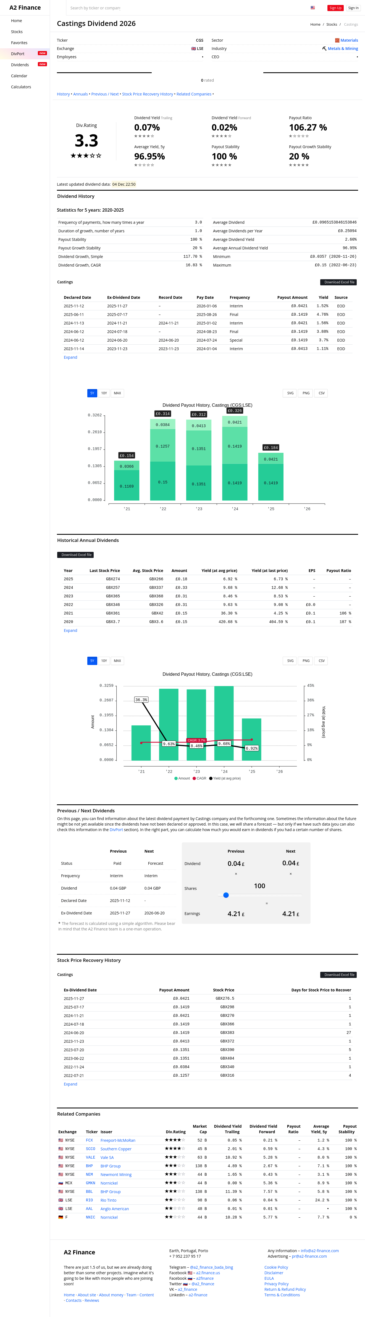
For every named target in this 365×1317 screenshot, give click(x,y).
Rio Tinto (108, 1200)
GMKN (90, 1183)
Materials (349, 40)
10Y (104, 393)
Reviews (92, 1300)
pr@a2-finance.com (309, 1256)
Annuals (80, 94)
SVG (290, 393)
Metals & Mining (343, 48)
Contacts (74, 1300)
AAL (89, 1209)
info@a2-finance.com (320, 1250)
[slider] (226, 895)
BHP (89, 1166)
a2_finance (187, 1289)
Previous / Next (105, 94)
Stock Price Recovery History (147, 94)
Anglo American (115, 1208)
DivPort (116, 829)
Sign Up (336, 8)
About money (111, 1294)
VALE (90, 1157)
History (63, 94)
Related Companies (194, 94)
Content (147, 1294)
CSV (321, 393)
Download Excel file (338, 282)
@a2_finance (202, 1283)
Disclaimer (273, 1272)
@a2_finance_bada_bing (211, 1267)
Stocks (331, 24)
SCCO (90, 1149)
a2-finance (198, 1294)
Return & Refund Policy (285, 1289)
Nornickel (109, 1183)
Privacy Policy (276, 1283)
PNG (305, 393)
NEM (89, 1174)
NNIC (90, 1217)
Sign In (353, 8)
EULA (269, 1278)
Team (131, 1294)
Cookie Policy (276, 1267)
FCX (89, 1140)
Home (315, 24)
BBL (89, 1192)
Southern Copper (116, 1148)
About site (87, 1294)
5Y (92, 393)
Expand (70, 357)
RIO (89, 1200)
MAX (117, 393)
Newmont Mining (116, 1174)
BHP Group (111, 1166)
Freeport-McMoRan (118, 1140)
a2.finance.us (208, 1272)
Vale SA (107, 1157)
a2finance (205, 1278)
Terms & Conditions (282, 1294)
